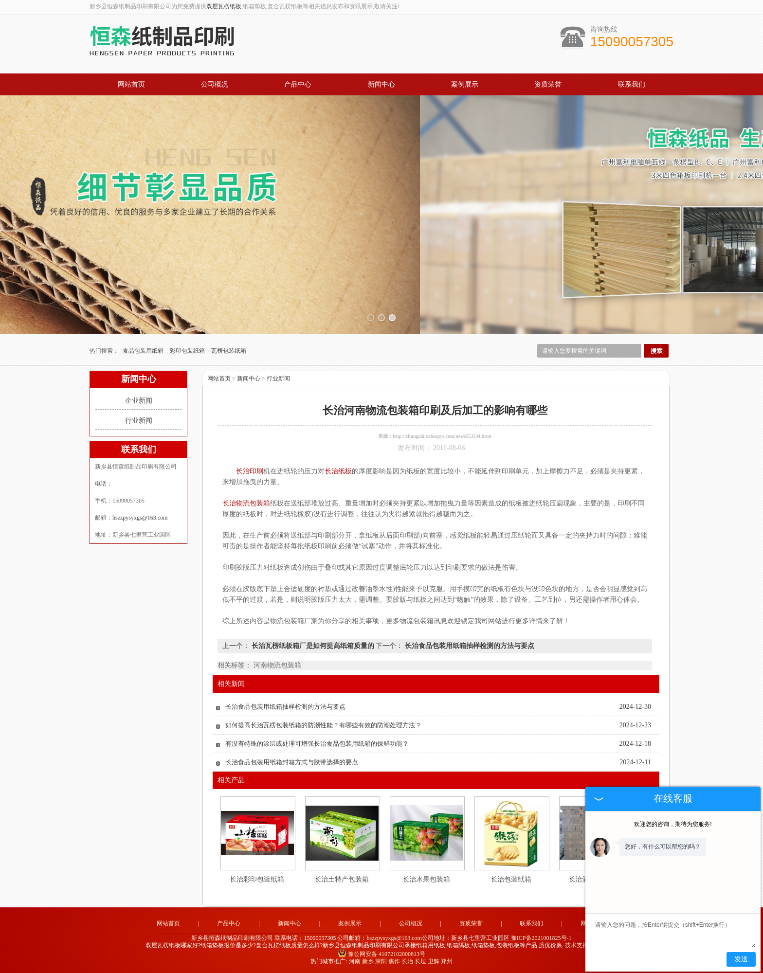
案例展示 (464, 84)
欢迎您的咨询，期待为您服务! (673, 824)
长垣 (420, 961)
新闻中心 (381, 84)
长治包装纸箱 (510, 879)
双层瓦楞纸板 (223, 6)
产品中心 (297, 84)
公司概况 (214, 84)
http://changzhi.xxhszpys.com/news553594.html (442, 436)
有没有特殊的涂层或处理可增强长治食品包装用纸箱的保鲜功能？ (317, 743)
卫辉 (433, 961)
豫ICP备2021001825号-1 (541, 938)
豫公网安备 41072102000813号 (381, 954)
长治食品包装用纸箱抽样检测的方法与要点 (468, 645)
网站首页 (131, 84)
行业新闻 (138, 420)
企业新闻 (138, 400)
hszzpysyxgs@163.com (139, 517)
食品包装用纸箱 (144, 350)
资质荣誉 (548, 84)
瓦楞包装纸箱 (228, 350)
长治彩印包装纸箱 (257, 879)
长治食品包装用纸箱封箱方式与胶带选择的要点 (291, 762)
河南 (355, 961)
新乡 (368, 961)
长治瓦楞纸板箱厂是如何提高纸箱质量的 (313, 645)
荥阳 (381, 961)
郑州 (447, 961)
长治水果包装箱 (426, 879)
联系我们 (631, 84)
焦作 (394, 961)
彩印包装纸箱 (188, 350)
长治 (407, 961)
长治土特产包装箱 (341, 879)
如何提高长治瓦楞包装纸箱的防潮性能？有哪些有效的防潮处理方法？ (323, 725)
